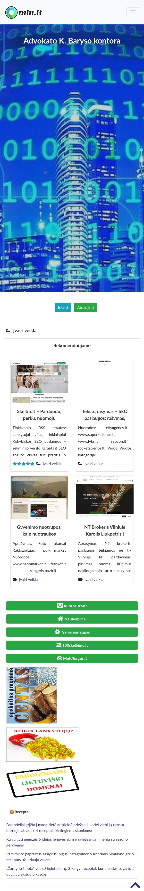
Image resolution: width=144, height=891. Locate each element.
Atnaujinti (85, 307)
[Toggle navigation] (133, 12)
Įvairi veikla (52, 463)
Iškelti (63, 307)
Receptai (22, 811)
